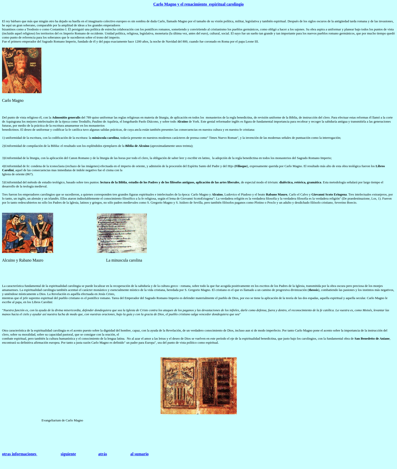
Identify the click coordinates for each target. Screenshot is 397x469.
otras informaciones (19, 454)
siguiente (68, 454)
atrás (102, 454)
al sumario (139, 454)
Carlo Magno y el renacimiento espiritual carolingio (198, 4)
